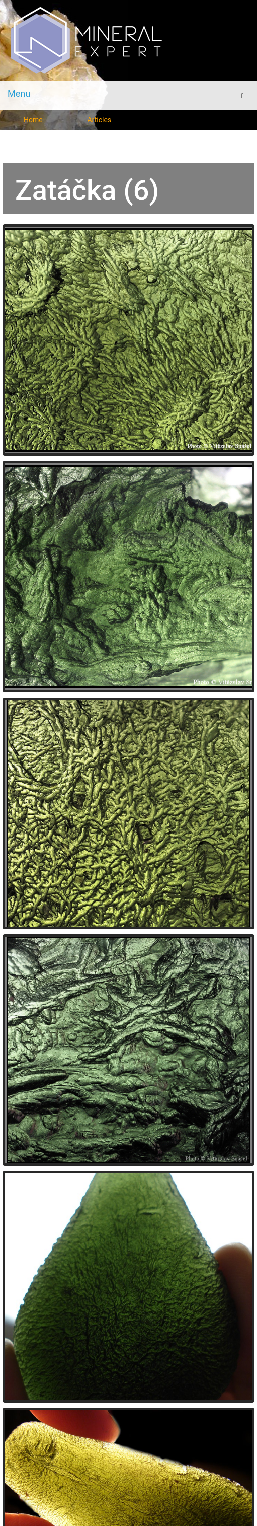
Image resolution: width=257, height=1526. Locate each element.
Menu (19, 93)
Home (33, 120)
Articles (99, 120)
